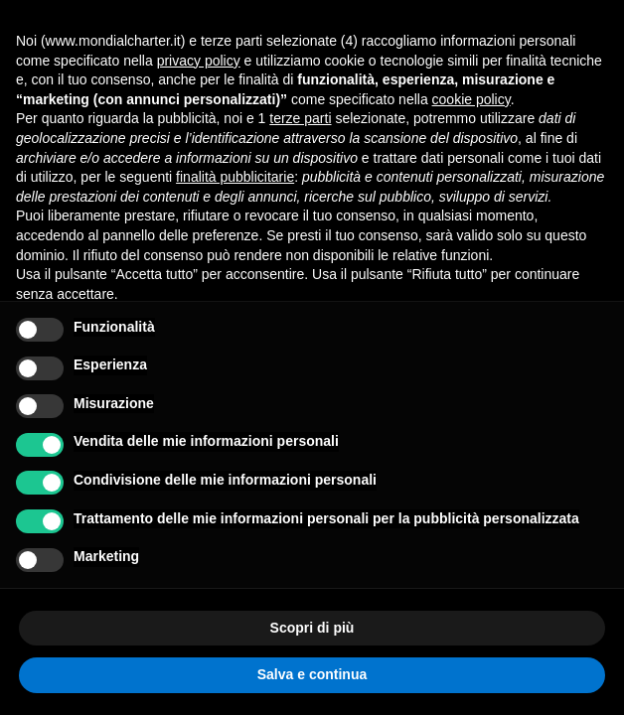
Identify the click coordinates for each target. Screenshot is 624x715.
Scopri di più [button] (312, 628)
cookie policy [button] (471, 99)
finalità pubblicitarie (235, 177)
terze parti (300, 118)
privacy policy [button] (198, 61)
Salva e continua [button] (312, 674)
